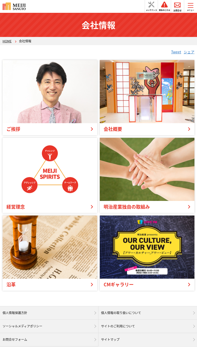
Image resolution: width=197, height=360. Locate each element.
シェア (189, 51)
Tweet (176, 51)
